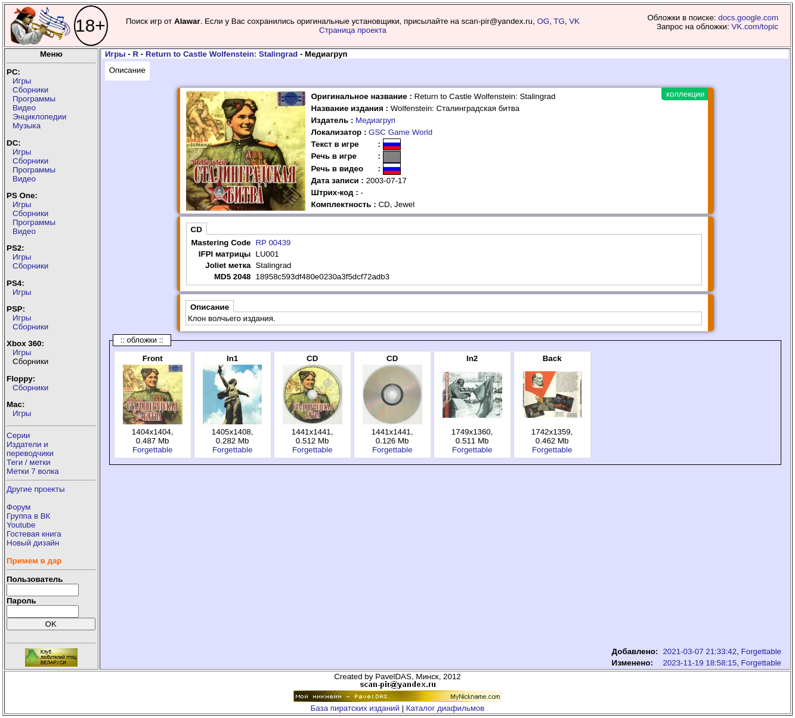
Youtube (21, 524)
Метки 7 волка (33, 471)
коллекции (685, 94)
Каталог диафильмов (445, 708)
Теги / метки (29, 462)
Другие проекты (36, 489)
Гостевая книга (34, 533)
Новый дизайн (33, 542)
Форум (19, 507)
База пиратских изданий (355, 708)
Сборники (30, 89)
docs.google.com (748, 17)
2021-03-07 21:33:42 (700, 651)
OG (543, 21)
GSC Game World (400, 132)
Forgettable (152, 449)
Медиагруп (375, 120)
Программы (34, 98)
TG (559, 21)
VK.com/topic (754, 26)
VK (574, 21)
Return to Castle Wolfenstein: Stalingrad (222, 54)
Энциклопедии (39, 116)
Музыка (27, 125)
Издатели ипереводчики (30, 449)
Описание (127, 70)
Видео (24, 107)
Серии (18, 435)
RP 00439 (272, 242)
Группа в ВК (28, 515)
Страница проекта (352, 30)
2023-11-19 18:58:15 (700, 662)
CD (196, 229)
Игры (22, 80)
